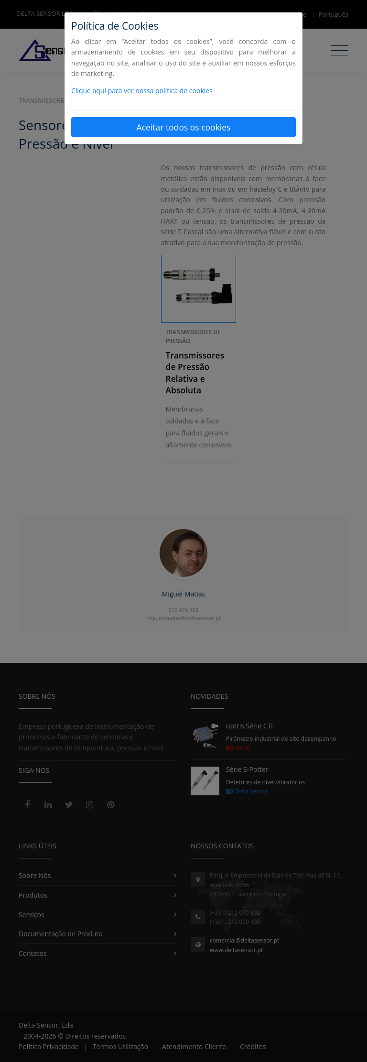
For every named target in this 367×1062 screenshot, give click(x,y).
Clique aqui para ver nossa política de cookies (142, 90)
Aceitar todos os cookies (184, 127)
